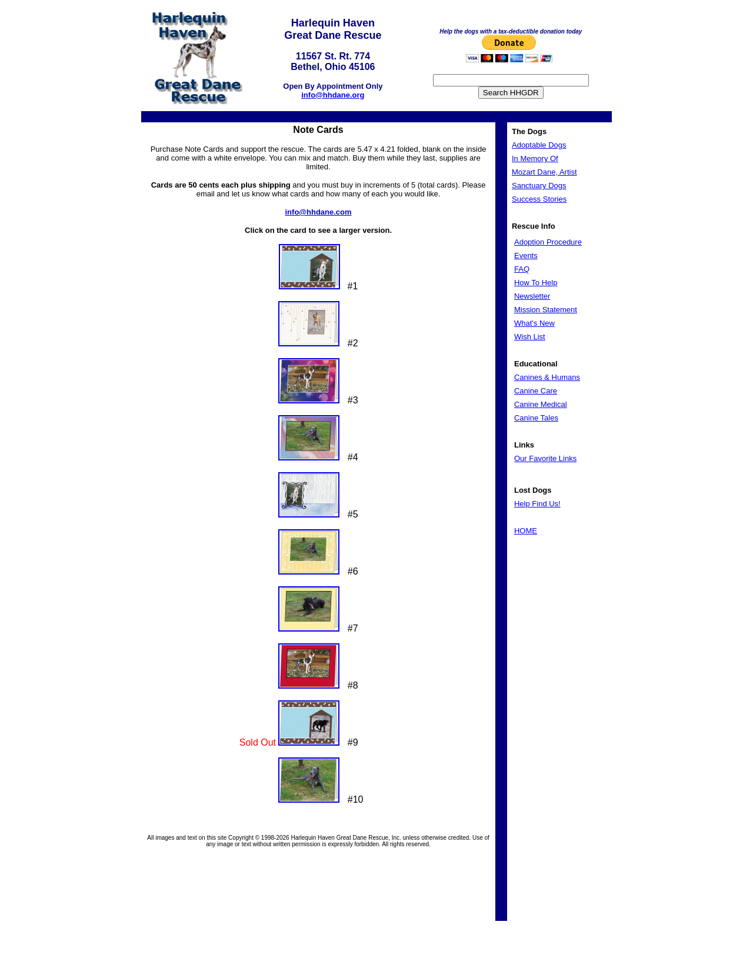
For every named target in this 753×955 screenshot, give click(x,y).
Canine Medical (540, 404)
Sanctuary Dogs (539, 185)
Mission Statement (545, 309)
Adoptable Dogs (539, 145)
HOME (525, 530)
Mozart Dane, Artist (544, 172)
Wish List (529, 336)
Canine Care (535, 390)
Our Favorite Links (545, 458)
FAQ (521, 269)
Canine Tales (536, 417)
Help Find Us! (537, 503)
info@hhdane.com (318, 212)
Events (526, 255)
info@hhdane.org (332, 95)
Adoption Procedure (548, 242)
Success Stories (539, 199)
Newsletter (532, 296)
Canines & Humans (547, 377)
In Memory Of (535, 158)
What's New (534, 323)
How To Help (535, 282)
